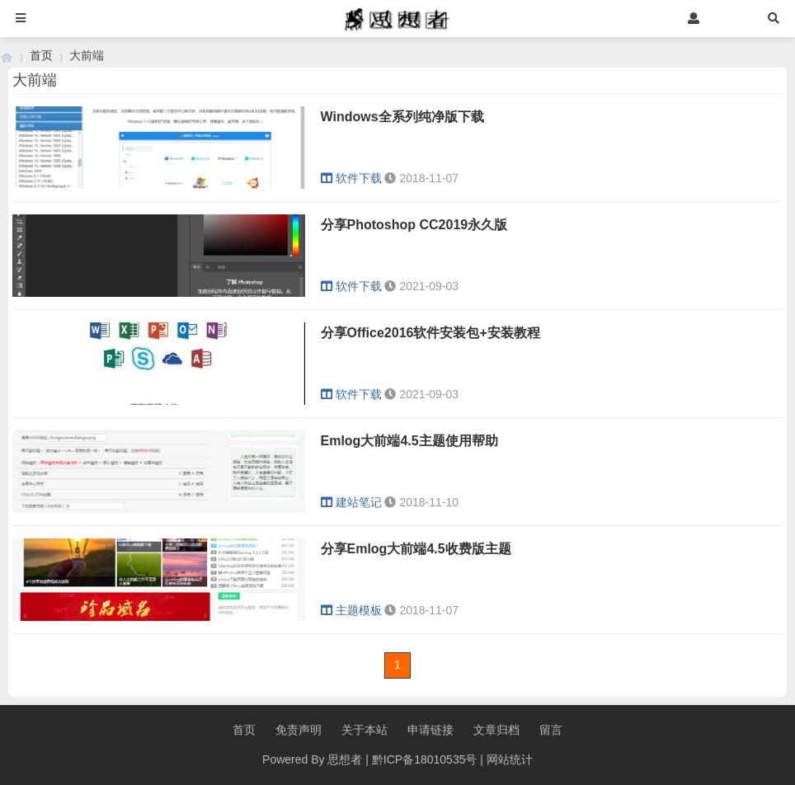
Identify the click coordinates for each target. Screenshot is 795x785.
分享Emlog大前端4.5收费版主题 (416, 549)
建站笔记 (351, 502)
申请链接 (430, 729)
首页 (41, 55)
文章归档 (496, 729)
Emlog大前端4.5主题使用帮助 (409, 441)
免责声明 (298, 729)
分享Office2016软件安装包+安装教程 (430, 333)
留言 (550, 729)
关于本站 (364, 729)
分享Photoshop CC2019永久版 (414, 225)
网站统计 (510, 759)
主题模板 (351, 610)
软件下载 (351, 178)
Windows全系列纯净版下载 (402, 117)
